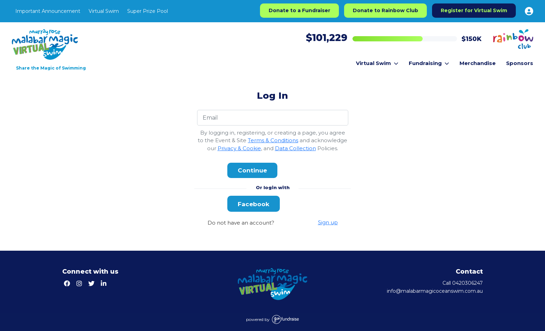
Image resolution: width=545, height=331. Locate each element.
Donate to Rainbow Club (385, 10)
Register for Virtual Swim (474, 10)
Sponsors (519, 63)
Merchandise (477, 63)
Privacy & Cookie (239, 148)
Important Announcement (47, 11)
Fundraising (429, 63)
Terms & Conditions (273, 140)
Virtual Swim (104, 11)
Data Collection (295, 148)
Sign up (328, 222)
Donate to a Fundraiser (299, 10)
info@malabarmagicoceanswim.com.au (435, 291)
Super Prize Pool (147, 11)
